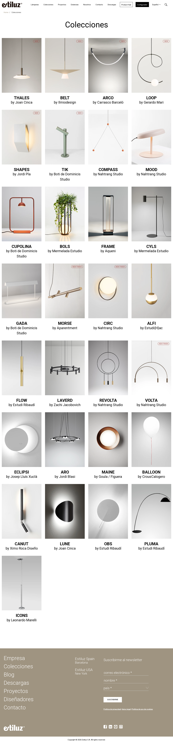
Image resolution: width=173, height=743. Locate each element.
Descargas (112, 5)
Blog (9, 674)
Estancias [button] (75, 5)
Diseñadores (18, 699)
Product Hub (126, 5)
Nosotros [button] (87, 5)
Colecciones (48, 5)
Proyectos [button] (62, 5)
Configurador (142, 5)
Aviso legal (126, 709)
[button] (167, 4)
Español (155, 5)
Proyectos (16, 691)
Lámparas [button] (35, 5)
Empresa (14, 658)
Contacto (99, 5)
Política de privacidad (112, 709)
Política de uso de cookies (142, 709)
